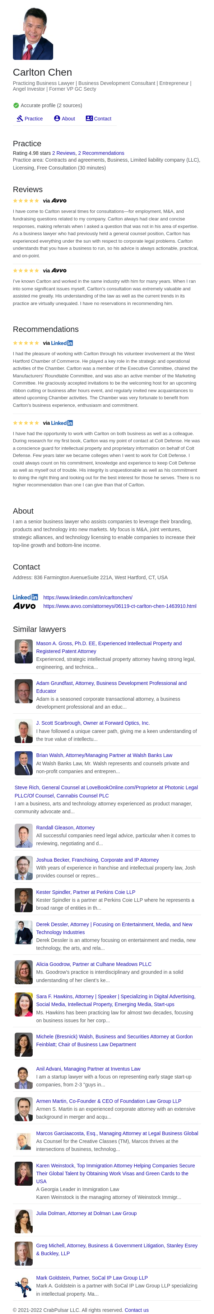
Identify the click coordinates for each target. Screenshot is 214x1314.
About (68, 119)
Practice (34, 119)
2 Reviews (63, 153)
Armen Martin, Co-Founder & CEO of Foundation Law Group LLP (109, 1101)
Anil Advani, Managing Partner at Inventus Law (88, 1069)
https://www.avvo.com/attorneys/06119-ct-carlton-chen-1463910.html (119, 606)
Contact (102, 119)
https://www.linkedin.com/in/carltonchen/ (87, 597)
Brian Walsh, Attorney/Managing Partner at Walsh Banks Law (104, 755)
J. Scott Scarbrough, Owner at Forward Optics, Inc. (93, 723)
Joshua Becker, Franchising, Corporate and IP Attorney (97, 860)
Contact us (137, 1310)
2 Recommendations (101, 153)
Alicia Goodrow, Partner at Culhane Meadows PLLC (94, 964)
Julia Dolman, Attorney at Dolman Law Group (86, 1213)
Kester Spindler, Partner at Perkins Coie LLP (85, 892)
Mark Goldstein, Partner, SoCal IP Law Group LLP (92, 1278)
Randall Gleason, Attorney (65, 827)
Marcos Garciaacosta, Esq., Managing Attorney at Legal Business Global (117, 1133)
